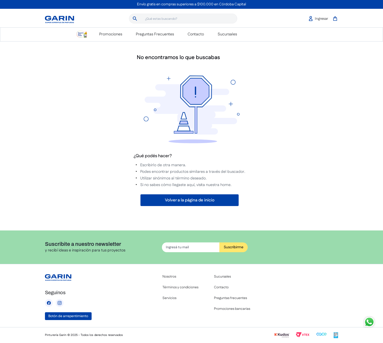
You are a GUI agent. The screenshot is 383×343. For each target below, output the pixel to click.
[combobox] (183, 18)
